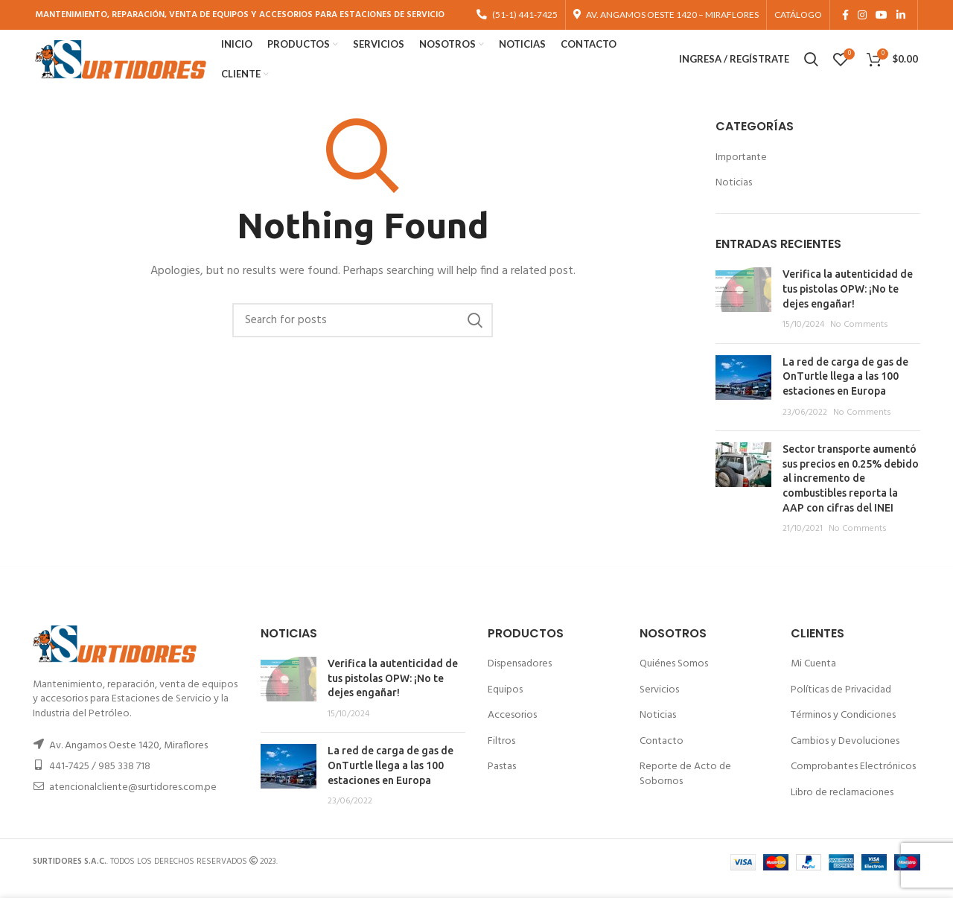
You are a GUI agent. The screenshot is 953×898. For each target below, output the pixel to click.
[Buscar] (362, 333)
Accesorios (512, 728)
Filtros (501, 753)
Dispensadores (520, 677)
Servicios (659, 702)
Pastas (502, 780)
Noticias (733, 196)
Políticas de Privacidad (841, 702)
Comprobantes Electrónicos (853, 780)
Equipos (505, 702)
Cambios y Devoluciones (845, 753)
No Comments (859, 338)
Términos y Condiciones (843, 728)
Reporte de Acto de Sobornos (685, 787)
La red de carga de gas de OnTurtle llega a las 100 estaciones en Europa (845, 389)
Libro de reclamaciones (842, 806)
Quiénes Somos (674, 677)
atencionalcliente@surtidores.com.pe (133, 800)
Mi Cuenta (813, 677)
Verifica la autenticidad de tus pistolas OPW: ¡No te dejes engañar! (848, 301)
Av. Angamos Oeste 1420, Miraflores (128, 759)
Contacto (661, 753)
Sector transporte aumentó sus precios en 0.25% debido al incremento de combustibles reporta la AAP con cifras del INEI (851, 491)
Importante (741, 170)
